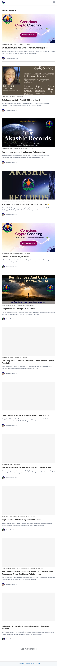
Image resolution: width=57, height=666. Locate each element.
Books (15, 516)
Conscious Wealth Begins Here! (15, 256)
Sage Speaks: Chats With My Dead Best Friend (21, 520)
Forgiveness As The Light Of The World (18, 309)
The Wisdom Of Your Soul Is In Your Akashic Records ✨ (25, 204)
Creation (5, 305)
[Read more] (28, 28)
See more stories (28, 649)
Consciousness (18, 44)
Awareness (5, 44)
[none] (54, 2)
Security (38, 663)
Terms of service (30, 663)
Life (11, 44)
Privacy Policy (20, 663)
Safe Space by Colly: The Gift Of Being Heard (21, 100)
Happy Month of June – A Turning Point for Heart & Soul (25, 415)
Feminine (12, 96)
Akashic (15, 149)
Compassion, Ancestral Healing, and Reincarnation (23, 152)
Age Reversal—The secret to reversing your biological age (26, 467)
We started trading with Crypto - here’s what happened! (25, 48)
